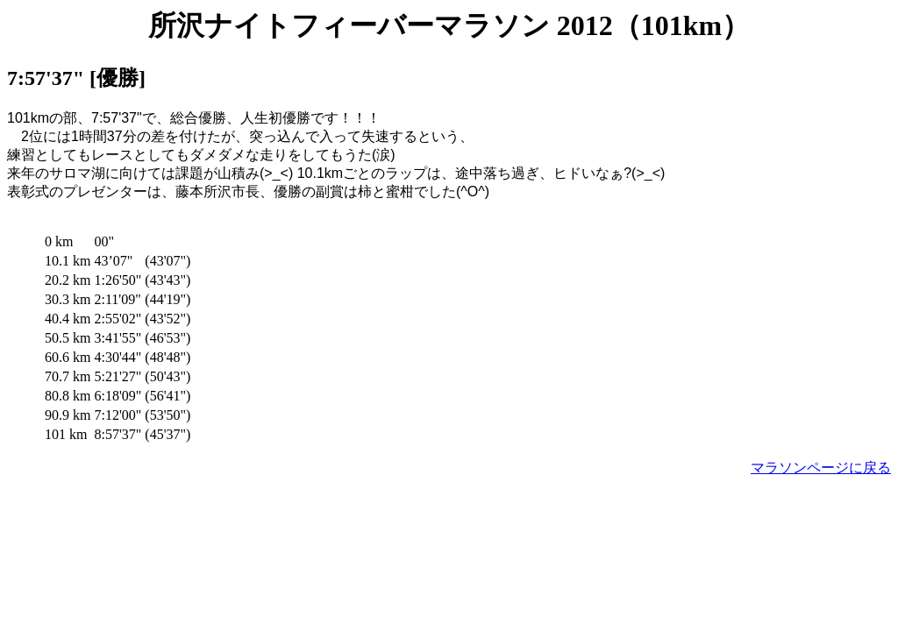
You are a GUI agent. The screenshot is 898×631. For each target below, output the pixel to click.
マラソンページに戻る (821, 467)
